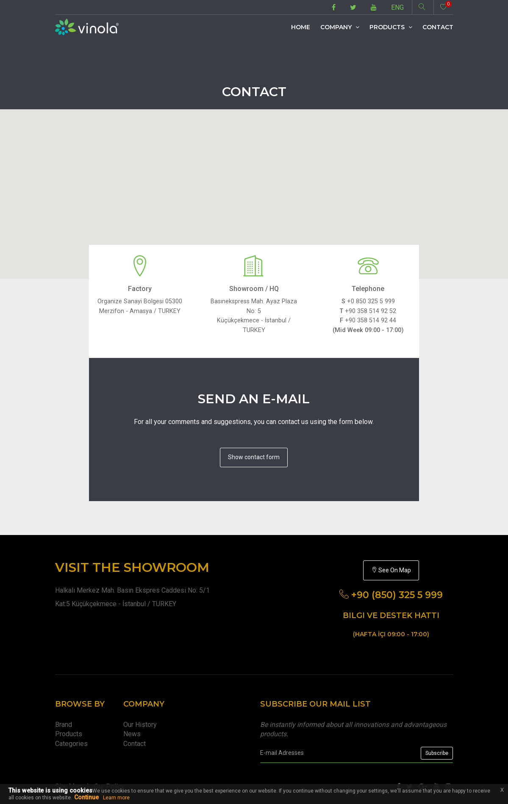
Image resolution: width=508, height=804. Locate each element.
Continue (86, 797)
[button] (254, 186)
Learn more (116, 798)
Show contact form (254, 457)
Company (339, 27)
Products (390, 27)
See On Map (391, 570)
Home (300, 27)
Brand (63, 725)
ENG (397, 7)
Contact (437, 27)
